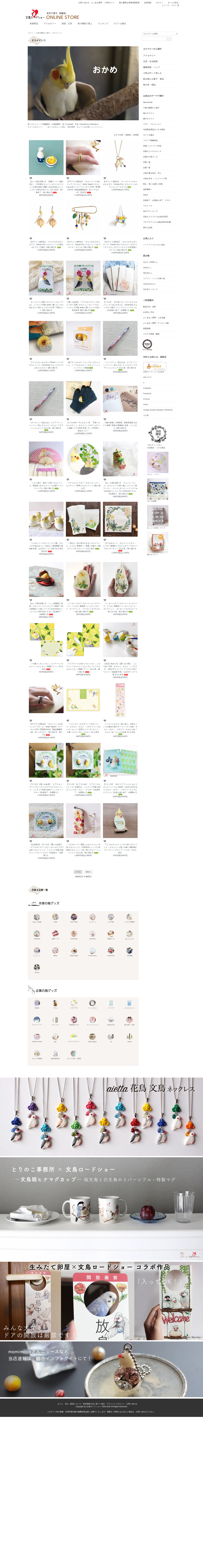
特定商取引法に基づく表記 (94, 1404)
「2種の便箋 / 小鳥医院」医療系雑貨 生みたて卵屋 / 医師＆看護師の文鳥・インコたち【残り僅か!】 (120, 425)
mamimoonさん (149, 284)
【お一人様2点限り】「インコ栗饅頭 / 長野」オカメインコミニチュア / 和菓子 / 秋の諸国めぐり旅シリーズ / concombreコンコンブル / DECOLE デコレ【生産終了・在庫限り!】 (46, 608)
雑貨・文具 (65, 23)
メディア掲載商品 (150, 140)
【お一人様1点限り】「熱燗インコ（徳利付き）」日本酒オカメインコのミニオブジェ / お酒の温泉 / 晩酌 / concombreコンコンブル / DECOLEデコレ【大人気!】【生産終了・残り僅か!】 (46, 186)
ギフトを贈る (118, 23)
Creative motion (37, 1037)
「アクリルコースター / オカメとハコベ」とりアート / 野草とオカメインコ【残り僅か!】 (83, 485)
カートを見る (172, 3)
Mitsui (55, 951)
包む (55, 1037)
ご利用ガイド (109, 3)
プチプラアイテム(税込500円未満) (157, 222)
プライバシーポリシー (116, 1404)
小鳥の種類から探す (43, 33)
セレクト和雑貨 (37, 1054)
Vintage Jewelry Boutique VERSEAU (158, 410)
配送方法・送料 (149, 307)
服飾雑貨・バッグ (151, 67)
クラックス (55, 1021)
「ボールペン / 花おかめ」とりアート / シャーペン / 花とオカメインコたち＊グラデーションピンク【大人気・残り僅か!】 (46, 426)
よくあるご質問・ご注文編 (154, 318)
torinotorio (92, 935)
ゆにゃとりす (129, 935)
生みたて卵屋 (37, 918)
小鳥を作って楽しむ (152, 73)
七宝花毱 (129, 951)
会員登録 (146, 3)
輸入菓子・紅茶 (130, 1021)
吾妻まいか (111, 935)
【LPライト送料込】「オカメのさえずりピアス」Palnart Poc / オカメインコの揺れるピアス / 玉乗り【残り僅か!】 (46, 244)
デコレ (55, 1004)
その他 (146, 415)
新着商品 (32, 23)
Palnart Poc (111, 1021)
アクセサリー (48, 23)
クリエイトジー (37, 1021)
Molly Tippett (92, 1037)
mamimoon (111, 951)
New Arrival (147, 102)
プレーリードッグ (92, 1021)
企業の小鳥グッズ (150, 157)
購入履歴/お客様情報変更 (128, 3)
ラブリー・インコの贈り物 (154, 278)
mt (111, 1037)
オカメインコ (57, 33)
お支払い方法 (148, 312)
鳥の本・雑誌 (149, 85)
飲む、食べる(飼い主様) (152, 184)
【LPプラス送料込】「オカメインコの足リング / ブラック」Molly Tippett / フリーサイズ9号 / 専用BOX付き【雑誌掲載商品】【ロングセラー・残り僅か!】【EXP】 (46, 729)
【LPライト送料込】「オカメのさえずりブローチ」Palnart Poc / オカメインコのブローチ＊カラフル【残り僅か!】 (83, 244)
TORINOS (37, 935)
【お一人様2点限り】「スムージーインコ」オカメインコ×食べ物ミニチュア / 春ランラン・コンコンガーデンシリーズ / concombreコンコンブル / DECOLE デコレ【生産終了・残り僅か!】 (120, 488)
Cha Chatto (74, 918)
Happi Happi (74, 951)
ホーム (30, 33)
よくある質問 (96, 3)
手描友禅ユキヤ (74, 1021)
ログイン (158, 3)
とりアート (92, 918)
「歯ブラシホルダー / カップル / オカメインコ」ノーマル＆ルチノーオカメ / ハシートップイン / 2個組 (83, 365)
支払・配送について (73, 1404)
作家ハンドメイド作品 (152, 146)
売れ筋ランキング (150, 289)
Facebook (147, 393)
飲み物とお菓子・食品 (153, 79)
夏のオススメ (148, 119)
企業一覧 (146, 168)
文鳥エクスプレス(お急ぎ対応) (155, 217)
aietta (55, 918)
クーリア (111, 1004)
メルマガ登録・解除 (151, 334)
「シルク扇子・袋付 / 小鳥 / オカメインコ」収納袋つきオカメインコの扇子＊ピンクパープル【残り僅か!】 (46, 485)
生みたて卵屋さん (150, 262)
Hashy (129, 1037)
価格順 (128, 135)
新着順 (136, 135)
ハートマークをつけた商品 (154, 245)
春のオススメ (148, 113)
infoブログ (147, 377)
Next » (88, 872)
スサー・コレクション (152, 124)
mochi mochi (92, 951)
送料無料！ (147, 189)
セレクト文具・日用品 (74, 1054)
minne (145, 404)
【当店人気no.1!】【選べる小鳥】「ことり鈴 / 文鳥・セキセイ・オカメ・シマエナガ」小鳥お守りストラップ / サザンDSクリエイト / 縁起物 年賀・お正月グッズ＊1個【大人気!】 (120, 669)
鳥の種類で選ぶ (83, 23)
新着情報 (146, 328)
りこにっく (37, 951)
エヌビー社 (74, 1004)
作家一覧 (146, 162)
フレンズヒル (92, 1004)
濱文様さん (147, 273)
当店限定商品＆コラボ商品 (154, 129)
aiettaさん (147, 268)
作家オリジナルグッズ (152, 151)
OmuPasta (74, 935)
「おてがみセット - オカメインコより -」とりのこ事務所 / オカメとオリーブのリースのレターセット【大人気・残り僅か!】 (120, 546)
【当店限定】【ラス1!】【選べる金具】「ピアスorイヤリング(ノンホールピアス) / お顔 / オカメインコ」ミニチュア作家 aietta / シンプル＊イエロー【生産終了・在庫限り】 (46, 849)
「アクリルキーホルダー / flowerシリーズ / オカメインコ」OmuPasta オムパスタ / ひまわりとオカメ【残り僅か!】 (46, 365)
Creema (146, 399)
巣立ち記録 (147, 227)
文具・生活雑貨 (150, 61)
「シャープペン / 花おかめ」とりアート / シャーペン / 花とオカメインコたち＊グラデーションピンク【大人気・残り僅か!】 (120, 366)
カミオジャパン (130, 1004)
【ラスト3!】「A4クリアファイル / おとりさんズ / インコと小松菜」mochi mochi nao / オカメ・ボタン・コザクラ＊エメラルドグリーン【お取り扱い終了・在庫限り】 (120, 789)
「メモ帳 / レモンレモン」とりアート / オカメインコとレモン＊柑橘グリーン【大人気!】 (46, 666)
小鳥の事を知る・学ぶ (152, 173)
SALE (145, 195)
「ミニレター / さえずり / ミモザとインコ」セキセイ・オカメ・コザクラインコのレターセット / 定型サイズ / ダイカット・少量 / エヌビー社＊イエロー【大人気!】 (83, 729)
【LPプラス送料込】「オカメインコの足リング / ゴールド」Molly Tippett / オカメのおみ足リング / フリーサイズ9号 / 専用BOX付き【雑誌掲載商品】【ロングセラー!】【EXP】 (83, 186)
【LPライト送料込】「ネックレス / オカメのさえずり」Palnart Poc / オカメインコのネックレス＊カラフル (120, 184)
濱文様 (37, 1004)
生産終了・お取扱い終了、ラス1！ (157, 200)
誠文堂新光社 (55, 1054)
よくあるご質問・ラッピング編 (156, 323)
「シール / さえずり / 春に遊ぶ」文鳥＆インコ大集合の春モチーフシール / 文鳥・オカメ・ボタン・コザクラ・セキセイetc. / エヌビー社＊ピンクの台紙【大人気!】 (120, 729)
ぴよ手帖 (111, 918)
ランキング (101, 23)
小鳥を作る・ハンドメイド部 (155, 178)
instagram (147, 388)
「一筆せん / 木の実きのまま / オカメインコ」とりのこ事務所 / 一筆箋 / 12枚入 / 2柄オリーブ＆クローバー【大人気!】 (83, 546)
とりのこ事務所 (130, 918)
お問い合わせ (83, 3)
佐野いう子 (55, 935)
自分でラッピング (150, 211)
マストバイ (147, 206)
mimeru (37, 968)
